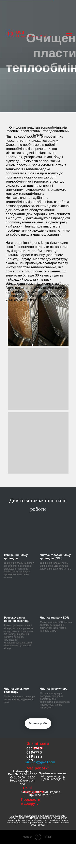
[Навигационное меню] (69, 34)
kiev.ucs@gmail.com (40, 762)
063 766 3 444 (34, 758)
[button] (38, 315)
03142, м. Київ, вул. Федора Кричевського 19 (40, 793)
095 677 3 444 (34, 753)
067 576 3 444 (34, 749)
